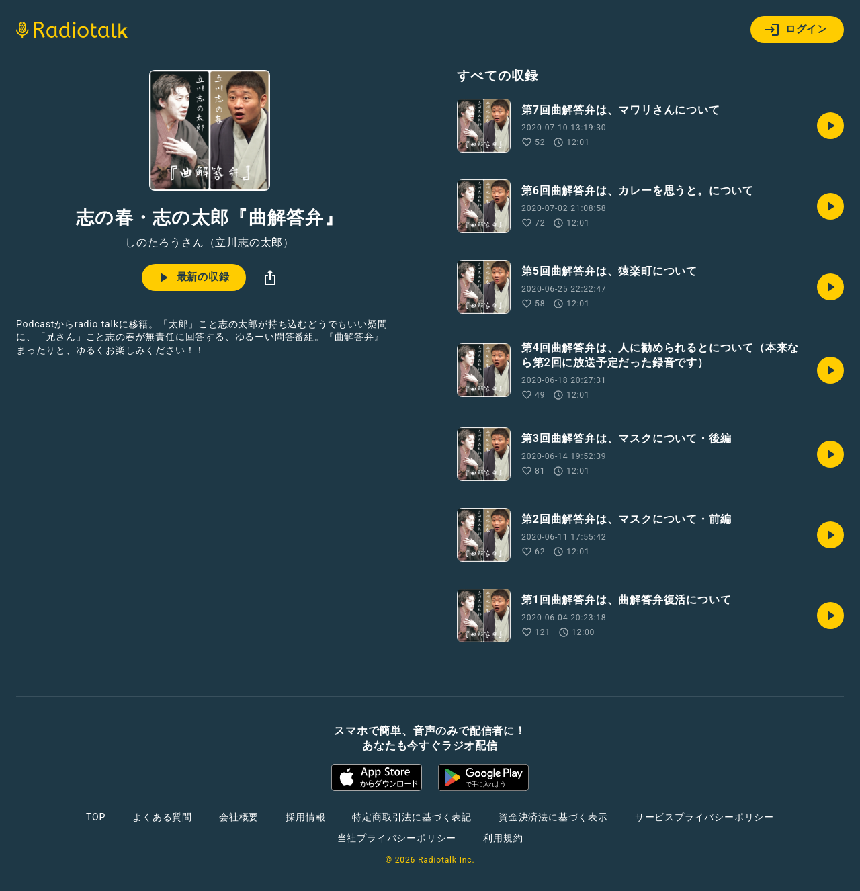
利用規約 (503, 838)
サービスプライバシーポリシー (704, 817)
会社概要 (239, 817)
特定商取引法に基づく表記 (412, 817)
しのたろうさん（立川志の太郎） (209, 242)
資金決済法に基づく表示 (553, 817)
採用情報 (305, 817)
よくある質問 (162, 817)
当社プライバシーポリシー (397, 838)
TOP (95, 817)
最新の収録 (192, 277)
